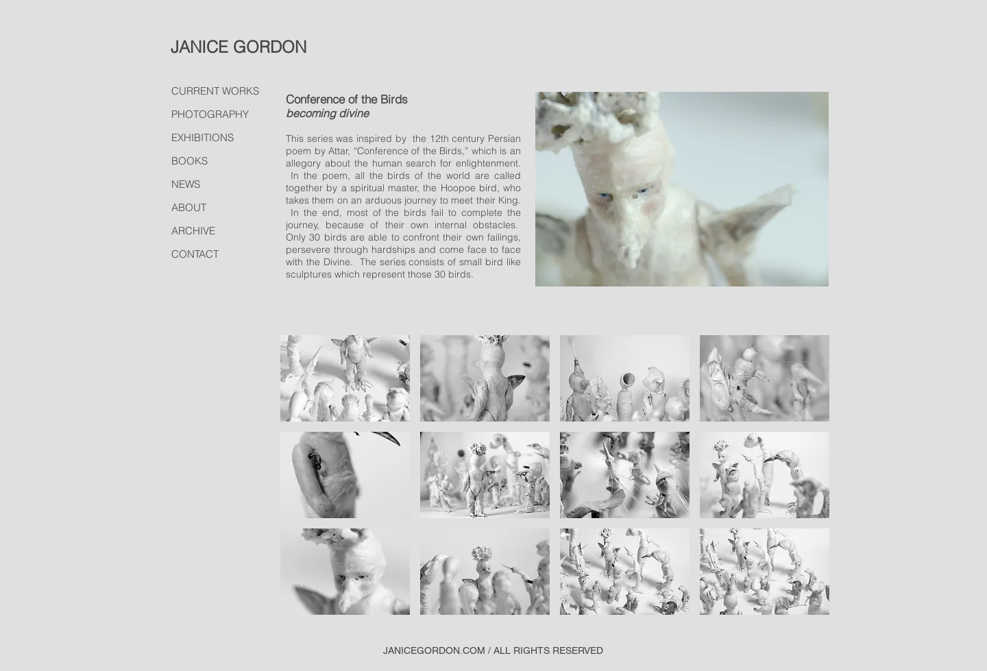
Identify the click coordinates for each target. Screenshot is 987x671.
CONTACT (195, 253)
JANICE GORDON (238, 47)
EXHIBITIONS (202, 137)
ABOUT (188, 207)
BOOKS (189, 160)
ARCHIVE (193, 230)
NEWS (185, 184)
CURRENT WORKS (215, 90)
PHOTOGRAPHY (210, 114)
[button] (345, 378)
